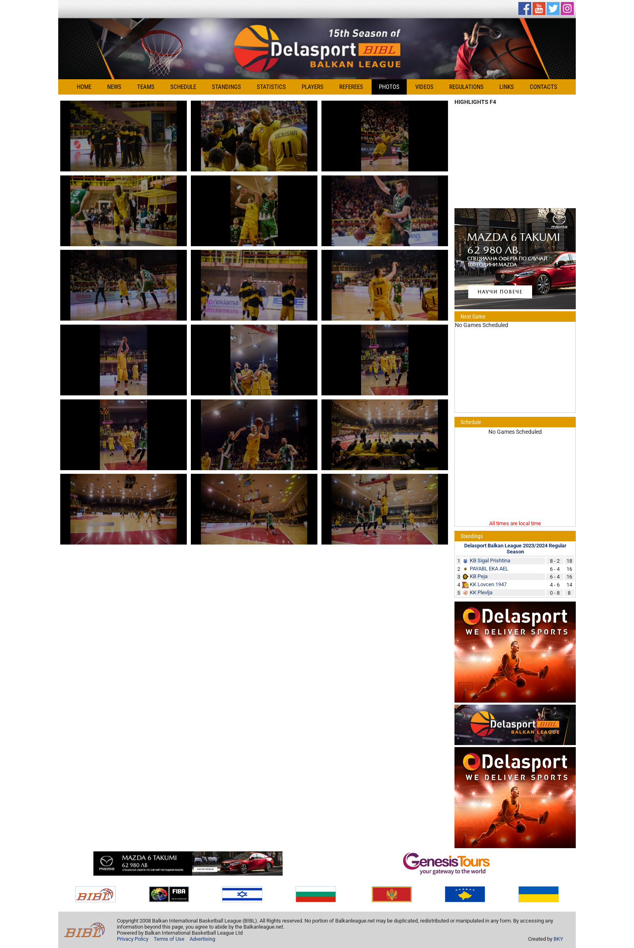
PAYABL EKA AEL (489, 569)
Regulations (466, 87)
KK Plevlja (481, 592)
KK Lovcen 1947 (488, 584)
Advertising (202, 939)
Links (506, 87)
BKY (558, 939)
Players (312, 87)
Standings (226, 87)
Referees (351, 87)
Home (84, 87)
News (114, 87)
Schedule (183, 87)
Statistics (271, 87)
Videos (424, 87)
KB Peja (479, 576)
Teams (145, 87)
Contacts (543, 87)
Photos (389, 87)
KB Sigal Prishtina (490, 560)
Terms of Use (169, 939)
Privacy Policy (132, 939)
